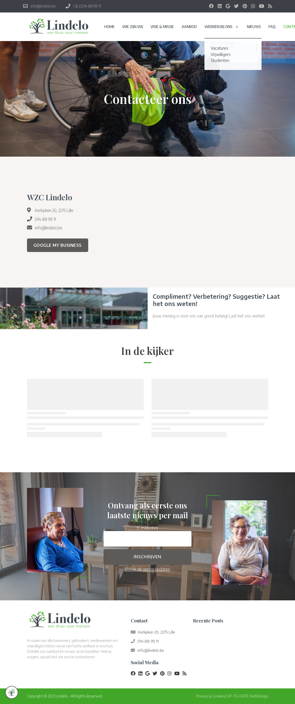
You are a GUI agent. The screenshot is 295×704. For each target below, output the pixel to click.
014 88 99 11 (45, 219)
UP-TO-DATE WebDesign (247, 696)
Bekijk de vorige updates (147, 569)
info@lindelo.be (48, 227)
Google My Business (57, 245)
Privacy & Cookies (210, 696)
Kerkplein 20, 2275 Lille (54, 210)
